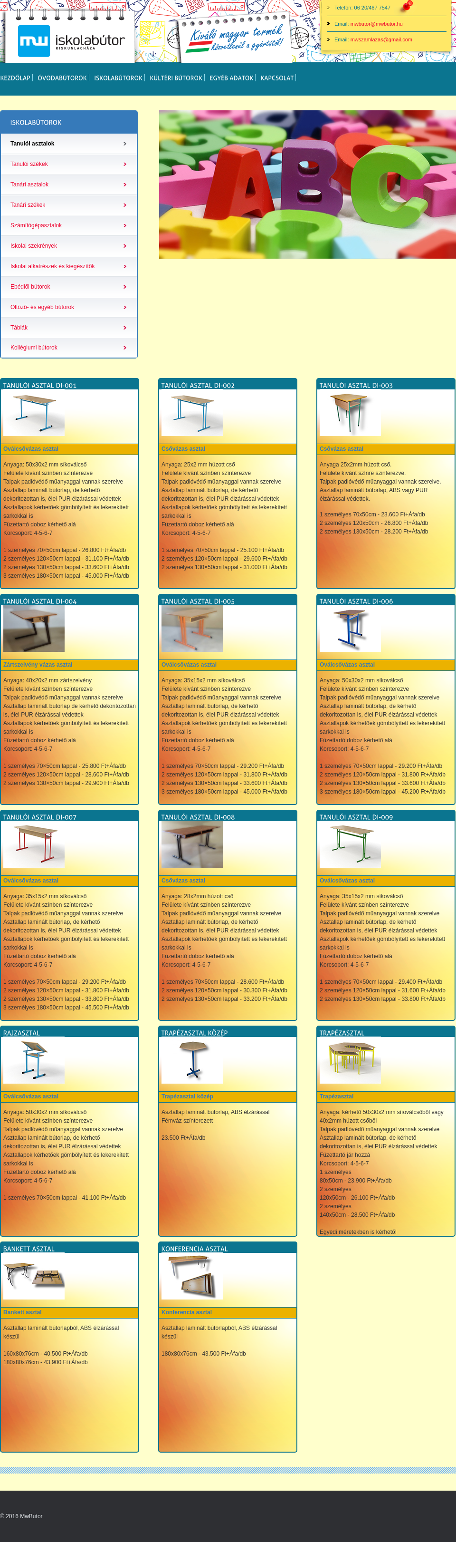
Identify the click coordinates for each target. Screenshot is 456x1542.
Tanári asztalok (29, 184)
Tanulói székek (29, 164)
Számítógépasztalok (36, 225)
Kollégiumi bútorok (33, 347)
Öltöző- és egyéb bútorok (42, 307)
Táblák (19, 327)
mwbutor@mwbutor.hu (377, 24)
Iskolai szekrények (33, 245)
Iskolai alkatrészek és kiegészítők (52, 266)
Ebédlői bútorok (30, 286)
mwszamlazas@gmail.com (381, 39)
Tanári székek (27, 205)
